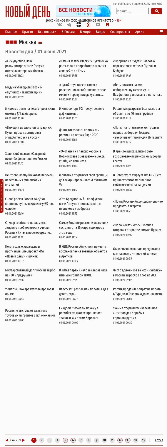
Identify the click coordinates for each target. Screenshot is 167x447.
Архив (139, 32)
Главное (11, 32)
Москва (27, 42)
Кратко (27, 32)
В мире (85, 32)
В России (68, 32)
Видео (100, 32)
